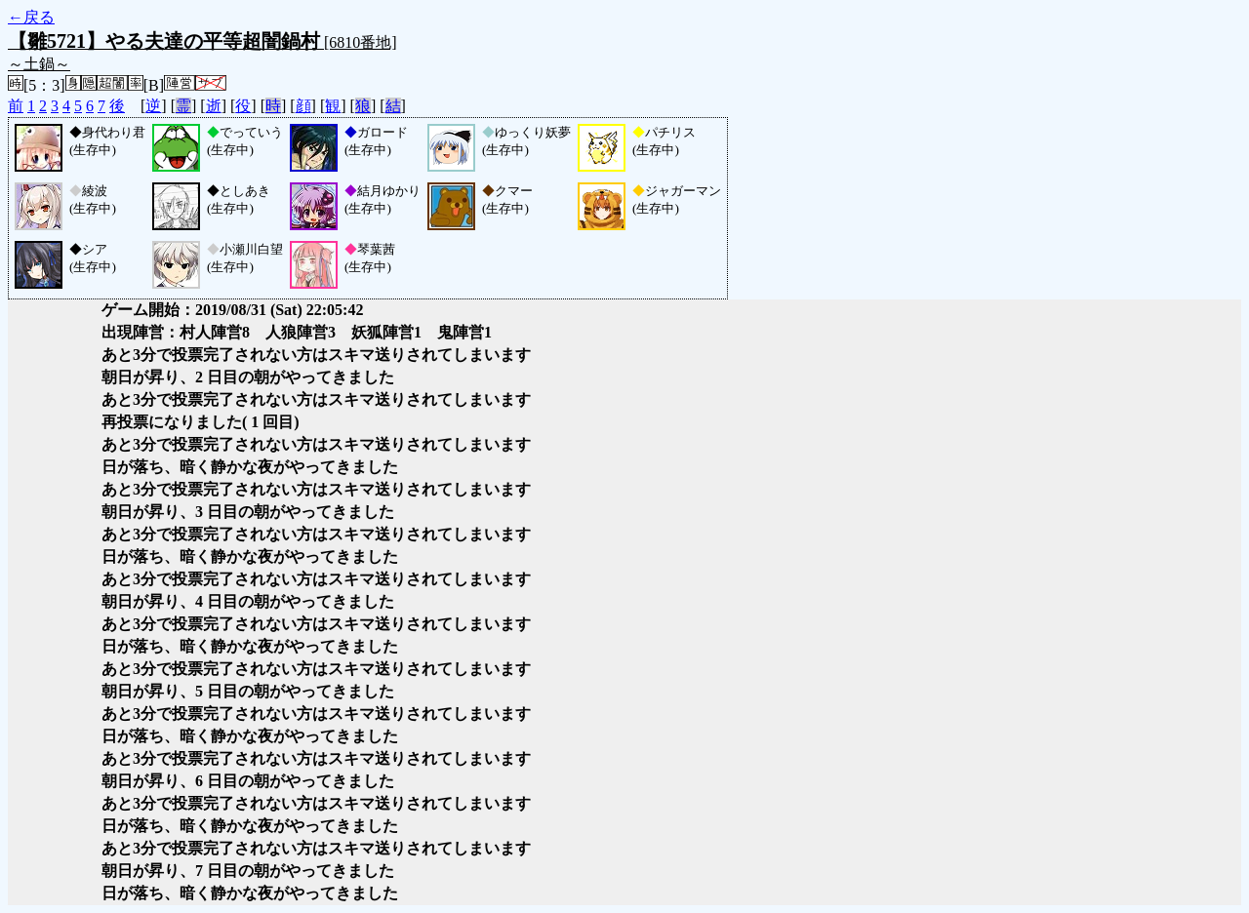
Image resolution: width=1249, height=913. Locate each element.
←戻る (31, 17)
